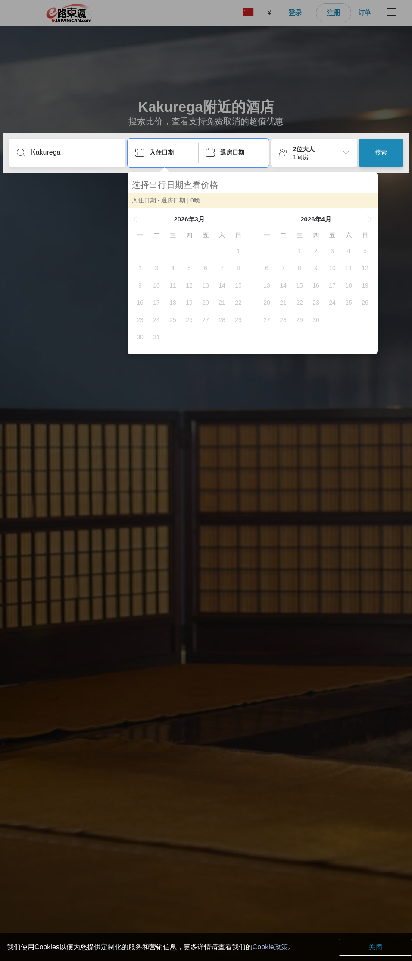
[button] (136, 219)
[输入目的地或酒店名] (74, 152)
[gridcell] (238, 251)
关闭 (375, 947)
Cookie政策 (270, 947)
